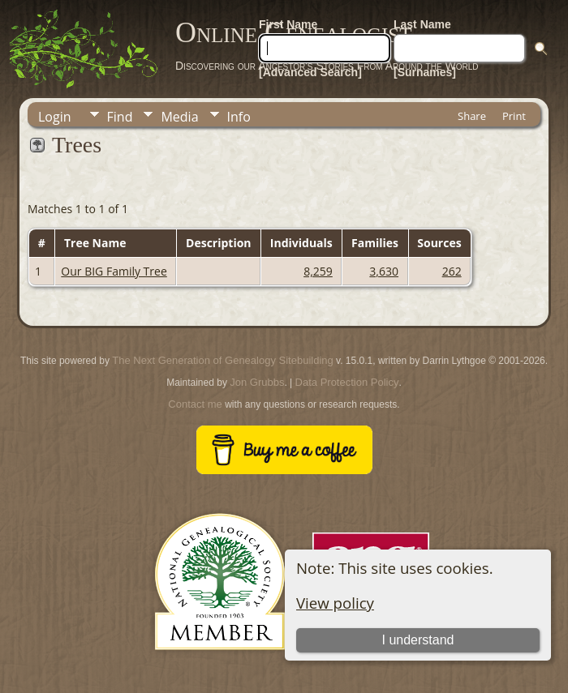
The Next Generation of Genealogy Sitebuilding (222, 360)
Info (239, 117)
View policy (335, 602)
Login (54, 117)
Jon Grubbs (257, 382)
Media (179, 117)
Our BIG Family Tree (113, 271)
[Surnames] (425, 72)
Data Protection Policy (347, 382)
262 (452, 271)
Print (514, 116)
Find (120, 117)
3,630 (383, 271)
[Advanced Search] (310, 72)
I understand (418, 640)
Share (472, 116)
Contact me (195, 404)
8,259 (318, 271)
